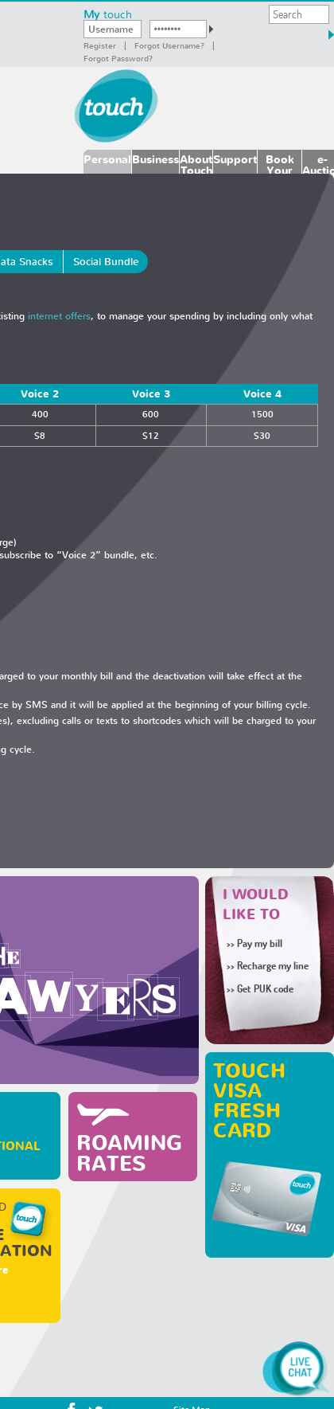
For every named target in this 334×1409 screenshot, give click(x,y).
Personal (107, 159)
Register (100, 45)
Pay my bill (254, 943)
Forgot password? (118, 58)
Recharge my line (268, 965)
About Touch (196, 163)
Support (235, 159)
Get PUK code (265, 988)
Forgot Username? (169, 45)
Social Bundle (105, 262)
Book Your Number (279, 163)
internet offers (59, 316)
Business (155, 159)
